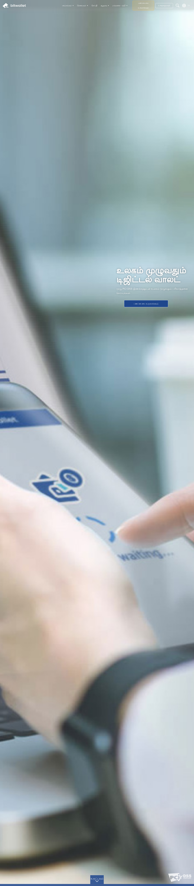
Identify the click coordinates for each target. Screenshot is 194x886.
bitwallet (14, 5)
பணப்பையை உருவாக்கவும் (143, 5)
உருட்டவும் (97, 878)
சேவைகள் (81, 5)
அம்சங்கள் (67, 5)
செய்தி (94, 5)
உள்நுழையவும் (164, 5)
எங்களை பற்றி (119, 5)
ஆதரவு (104, 5)
